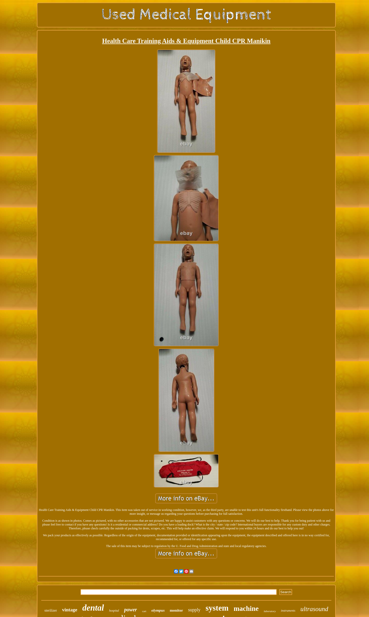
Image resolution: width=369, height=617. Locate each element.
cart (144, 611)
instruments (288, 610)
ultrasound (314, 608)
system (217, 607)
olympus (158, 610)
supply (194, 609)
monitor (176, 610)
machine (246, 608)
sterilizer (50, 610)
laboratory (270, 611)
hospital (114, 610)
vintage (69, 609)
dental (93, 607)
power (130, 609)
